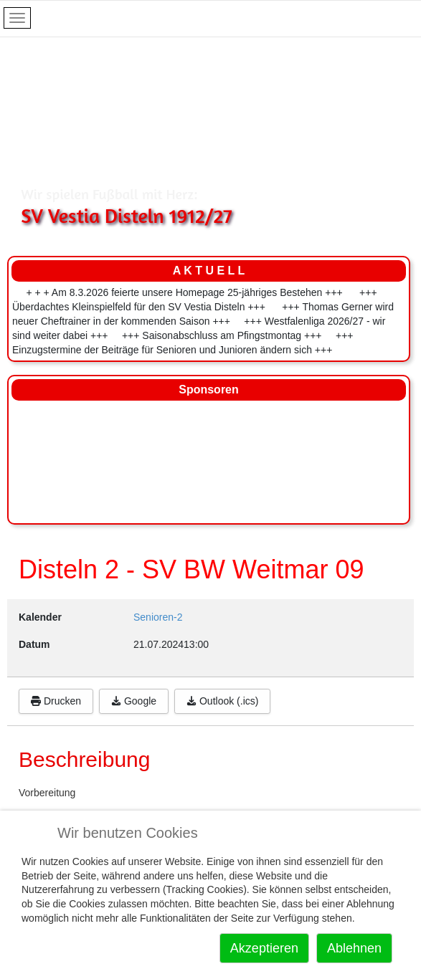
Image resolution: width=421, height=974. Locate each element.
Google (133, 701)
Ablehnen (354, 948)
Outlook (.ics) (222, 701)
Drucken (56, 701)
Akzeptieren (264, 948)
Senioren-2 (158, 617)
